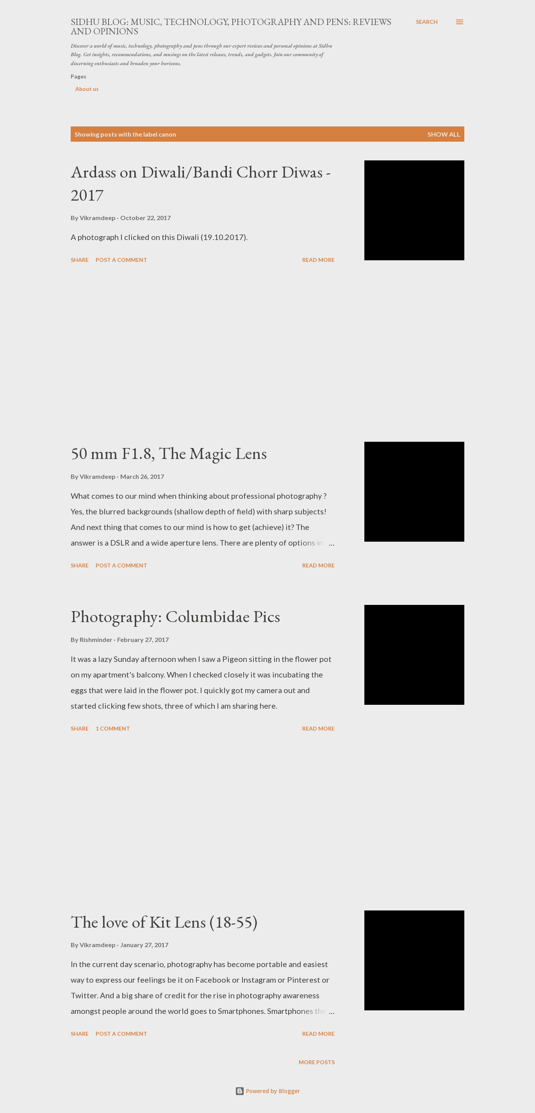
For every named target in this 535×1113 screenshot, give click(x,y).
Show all (444, 134)
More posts (317, 1062)
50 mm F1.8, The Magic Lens (169, 453)
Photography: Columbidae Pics (175, 616)
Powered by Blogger (267, 1091)
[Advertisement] (203, 354)
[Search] (427, 22)
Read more (318, 259)
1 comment (113, 728)
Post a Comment (121, 259)
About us (87, 88)
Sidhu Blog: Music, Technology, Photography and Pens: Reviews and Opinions (231, 26)
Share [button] (80, 259)
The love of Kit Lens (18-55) (164, 921)
